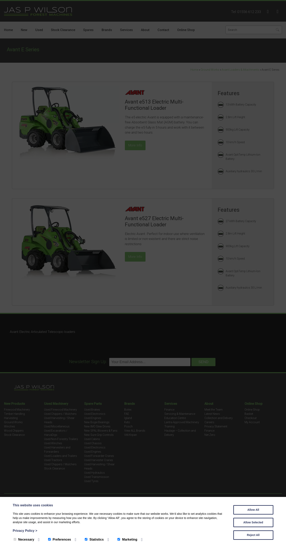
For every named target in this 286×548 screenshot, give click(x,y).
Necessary (24, 539)
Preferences (59, 539)
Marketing (127, 539)
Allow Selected (253, 522)
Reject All (253, 535)
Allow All (253, 509)
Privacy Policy (25, 530)
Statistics (94, 539)
